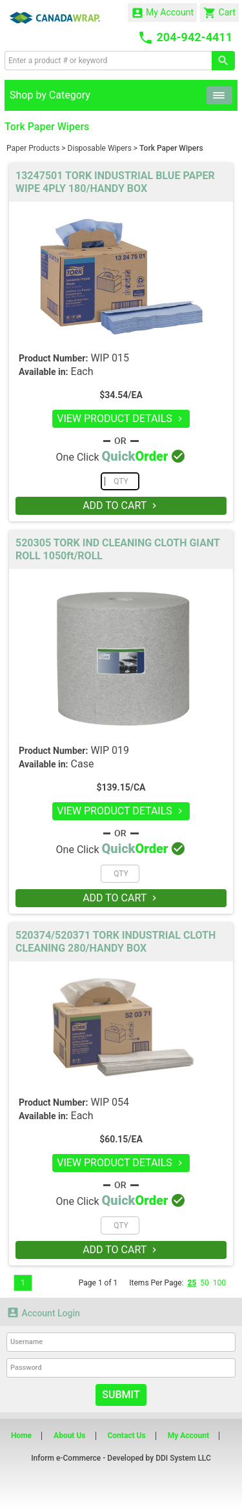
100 (219, 1282)
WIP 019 (109, 750)
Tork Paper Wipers (171, 148)
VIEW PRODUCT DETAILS (121, 418)
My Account (162, 12)
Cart (219, 12)
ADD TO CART (121, 505)
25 (191, 1282)
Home (21, 1435)
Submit (120, 1395)
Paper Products (32, 148)
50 (204, 1282)
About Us (69, 1435)
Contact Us (126, 1435)
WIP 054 (109, 1102)
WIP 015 (109, 358)
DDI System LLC (183, 1458)
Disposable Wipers (100, 148)
